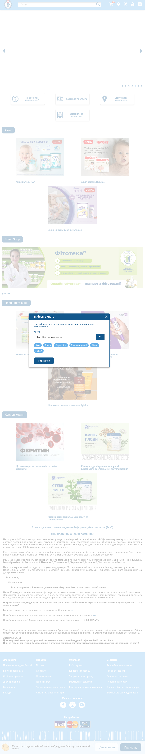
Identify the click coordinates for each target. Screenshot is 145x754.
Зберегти (47, 384)
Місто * (41, 355)
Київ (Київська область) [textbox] (52, 360)
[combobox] (72, 360)
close (109, 339)
